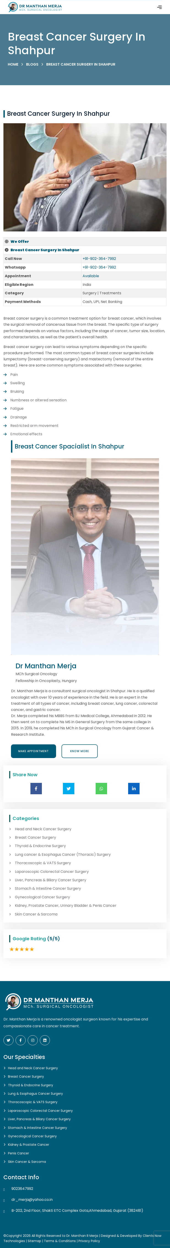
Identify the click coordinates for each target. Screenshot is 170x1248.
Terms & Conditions (60, 1241)
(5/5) (53, 938)
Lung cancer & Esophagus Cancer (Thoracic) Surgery (63, 854)
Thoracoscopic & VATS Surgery (43, 863)
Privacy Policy (89, 1241)
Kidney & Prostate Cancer (28, 1144)
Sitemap (34, 1241)
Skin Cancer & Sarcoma (36, 914)
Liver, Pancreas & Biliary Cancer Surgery (50, 880)
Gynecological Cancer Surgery (42, 897)
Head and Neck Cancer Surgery (43, 829)
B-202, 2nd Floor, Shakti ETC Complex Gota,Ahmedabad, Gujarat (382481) (77, 1210)
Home (13, 64)
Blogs (32, 64)
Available (91, 276)
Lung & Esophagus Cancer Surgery (35, 1093)
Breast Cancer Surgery (35, 837)
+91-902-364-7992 (99, 258)
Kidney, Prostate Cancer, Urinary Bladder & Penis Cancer (65, 905)
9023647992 (22, 1188)
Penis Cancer (18, 1153)
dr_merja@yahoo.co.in (32, 1199)
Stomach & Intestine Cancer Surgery (48, 888)
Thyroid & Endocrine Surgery (40, 845)
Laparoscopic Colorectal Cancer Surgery (52, 871)
